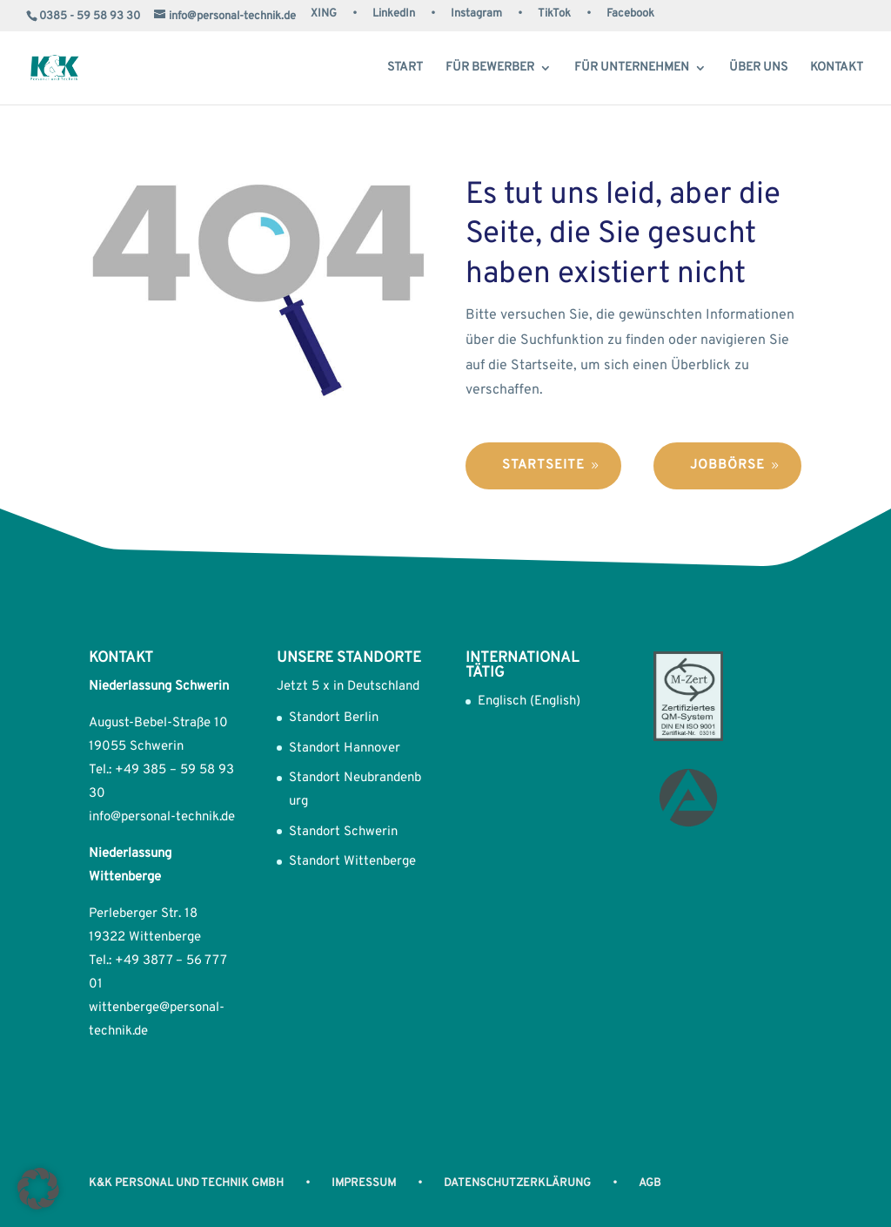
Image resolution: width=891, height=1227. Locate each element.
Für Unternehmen (631, 68)
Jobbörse (727, 465)
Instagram (476, 15)
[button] (38, 1188)
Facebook (630, 15)
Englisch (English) (529, 701)
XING (324, 15)
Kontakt (836, 68)
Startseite (543, 465)
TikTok (554, 15)
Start (405, 68)
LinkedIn (393, 15)
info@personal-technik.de (162, 817)
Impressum (364, 1183)
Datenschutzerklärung (517, 1183)
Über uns (758, 68)
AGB (650, 1183)
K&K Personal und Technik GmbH (186, 1183)
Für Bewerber (490, 68)
